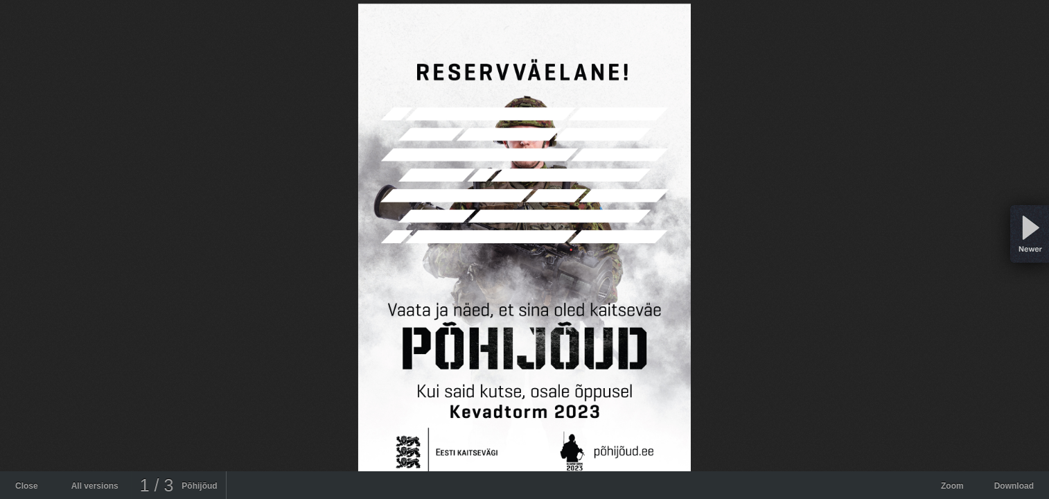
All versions (94, 486)
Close (26, 486)
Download (1014, 486)
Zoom (952, 486)
